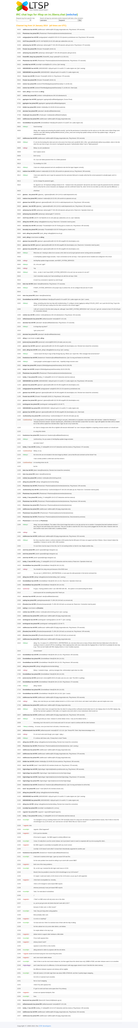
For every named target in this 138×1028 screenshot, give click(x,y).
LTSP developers (45, 1026)
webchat (72, 14)
